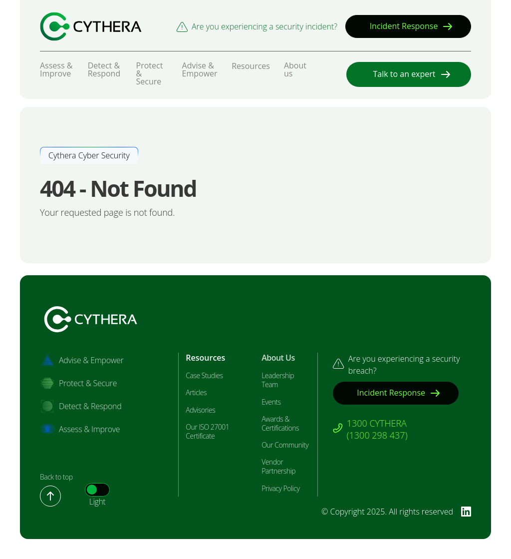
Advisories (200, 410)
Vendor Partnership (278, 467)
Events (270, 402)
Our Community (284, 445)
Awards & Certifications (280, 424)
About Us (278, 358)
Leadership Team (277, 380)
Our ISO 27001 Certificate (207, 432)
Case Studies (204, 375)
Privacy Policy (280, 488)
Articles (196, 392)
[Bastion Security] (91, 26)
